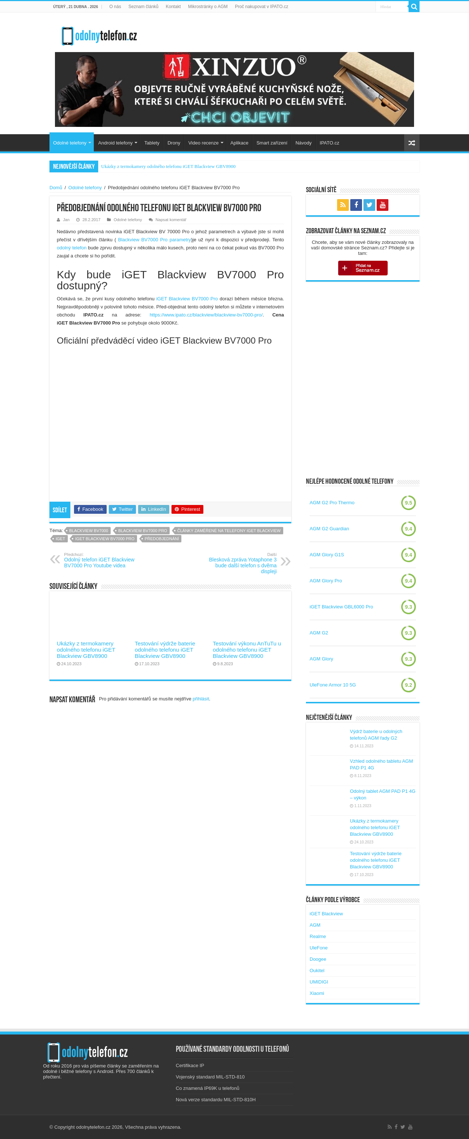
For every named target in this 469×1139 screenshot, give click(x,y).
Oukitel (317, 970)
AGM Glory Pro (326, 580)
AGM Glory (321, 659)
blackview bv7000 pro (142, 530)
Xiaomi (317, 993)
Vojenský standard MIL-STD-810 (210, 1077)
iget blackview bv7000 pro (104, 538)
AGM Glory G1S (327, 554)
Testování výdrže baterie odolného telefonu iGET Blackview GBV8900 (165, 649)
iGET (60, 538)
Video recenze (203, 143)
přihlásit (201, 699)
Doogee (318, 959)
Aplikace (239, 143)
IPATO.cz (329, 143)
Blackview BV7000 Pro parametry (154, 239)
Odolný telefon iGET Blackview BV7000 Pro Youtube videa (101, 560)
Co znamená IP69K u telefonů (207, 1088)
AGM (315, 925)
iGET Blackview (326, 913)
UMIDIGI (319, 982)
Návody (303, 143)
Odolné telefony (69, 143)
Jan (66, 219)
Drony (173, 143)
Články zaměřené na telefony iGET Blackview (229, 530)
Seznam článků (143, 6)
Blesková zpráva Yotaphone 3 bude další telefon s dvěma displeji (239, 563)
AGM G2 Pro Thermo (332, 502)
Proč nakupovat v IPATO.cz (261, 6)
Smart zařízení (272, 143)
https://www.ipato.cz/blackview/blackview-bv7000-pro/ (206, 315)
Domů (55, 187)
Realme (318, 936)
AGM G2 (319, 633)
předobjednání (162, 538)
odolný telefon (71, 247)
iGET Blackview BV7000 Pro (187, 298)
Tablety (151, 143)
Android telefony (115, 143)
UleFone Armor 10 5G (333, 685)
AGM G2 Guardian (329, 528)
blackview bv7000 (88, 530)
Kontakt (173, 6)
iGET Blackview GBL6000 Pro (341, 606)
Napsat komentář (171, 219)
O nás (115, 6)
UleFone (319, 948)
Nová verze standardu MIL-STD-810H (216, 1099)
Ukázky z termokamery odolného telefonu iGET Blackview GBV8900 (168, 166)
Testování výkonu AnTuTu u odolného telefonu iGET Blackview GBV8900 (247, 649)
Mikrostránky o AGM (208, 6)
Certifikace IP (190, 1065)
